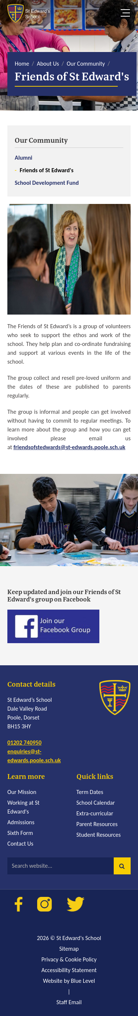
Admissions (20, 822)
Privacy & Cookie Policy (69, 959)
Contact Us (20, 843)
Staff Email (69, 1002)
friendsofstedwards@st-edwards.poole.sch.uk (69, 447)
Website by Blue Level (69, 980)
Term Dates (90, 791)
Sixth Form (20, 832)
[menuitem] (69, 161)
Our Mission (21, 791)
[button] (122, 865)
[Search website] (69, 865)
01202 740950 (24, 742)
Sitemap (69, 948)
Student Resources (99, 834)
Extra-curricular (95, 813)
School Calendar (96, 802)
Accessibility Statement (68, 970)
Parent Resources (97, 824)
